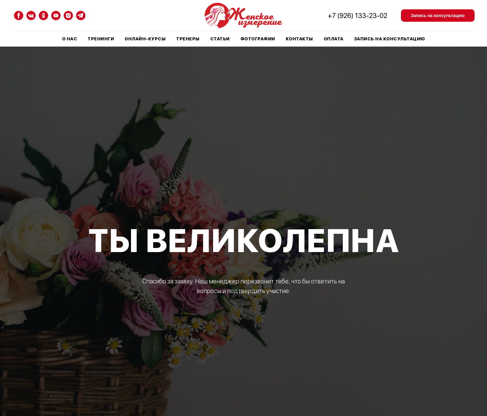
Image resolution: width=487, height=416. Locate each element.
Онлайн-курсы (145, 38)
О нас (69, 38)
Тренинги (101, 38)
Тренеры (188, 38)
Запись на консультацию (389, 38)
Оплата (334, 38)
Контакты (299, 38)
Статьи (220, 38)
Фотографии (257, 38)
